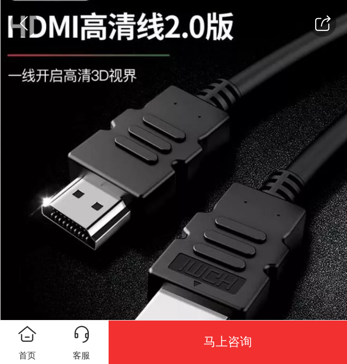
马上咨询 (228, 341)
